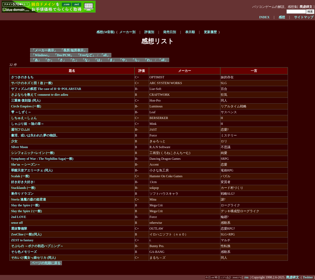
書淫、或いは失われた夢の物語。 (35, 135)
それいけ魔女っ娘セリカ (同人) (33, 257)
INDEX (264, 17)
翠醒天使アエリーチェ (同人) (32, 170)
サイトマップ (303, 17)
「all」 (105, 55)
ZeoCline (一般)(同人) (26, 234)
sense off (17, 222)
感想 (282, 17)
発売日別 (169, 32)
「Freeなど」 (86, 55)
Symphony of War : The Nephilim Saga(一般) (42, 158)
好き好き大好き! (23, 182)
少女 (14, 141)
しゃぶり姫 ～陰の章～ (27, 123)
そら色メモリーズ (24, 252)
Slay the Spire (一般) (25, 205)
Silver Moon (19, 147)
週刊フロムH (20, 129)
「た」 (74, 60)
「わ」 (148, 60)
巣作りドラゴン (22, 193)
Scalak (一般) (20, 176)
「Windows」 (41, 55)
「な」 (86, 60)
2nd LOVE (18, 217)
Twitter (308, 277)
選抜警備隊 (19, 228)
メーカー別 (127, 32)
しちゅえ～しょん (24, 118)
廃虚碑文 (306, 6)
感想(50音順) (105, 32)
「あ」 (36, 60)
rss (246, 277)
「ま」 (111, 60)
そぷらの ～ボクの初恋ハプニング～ (37, 246)
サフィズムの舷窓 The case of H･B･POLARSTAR (46, 89)
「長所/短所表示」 (73, 50)
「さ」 (61, 60)
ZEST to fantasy (22, 240)
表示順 (190, 32)
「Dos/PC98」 (64, 55)
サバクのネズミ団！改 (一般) (32, 83)
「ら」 (136, 60)
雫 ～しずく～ (21, 112)
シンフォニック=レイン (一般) (32, 153)
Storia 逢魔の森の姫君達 (28, 199)
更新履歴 (210, 32)
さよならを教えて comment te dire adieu (39, 94)
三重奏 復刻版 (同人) (26, 100)
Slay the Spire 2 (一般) (26, 211)
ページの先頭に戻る (46, 263)
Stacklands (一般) (23, 187)
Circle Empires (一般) (26, 106)
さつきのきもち (22, 77)
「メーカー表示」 (44, 50)
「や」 (123, 60)
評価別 (149, 32)
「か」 (49, 60)
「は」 (98, 60)
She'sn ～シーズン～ (25, 164)
